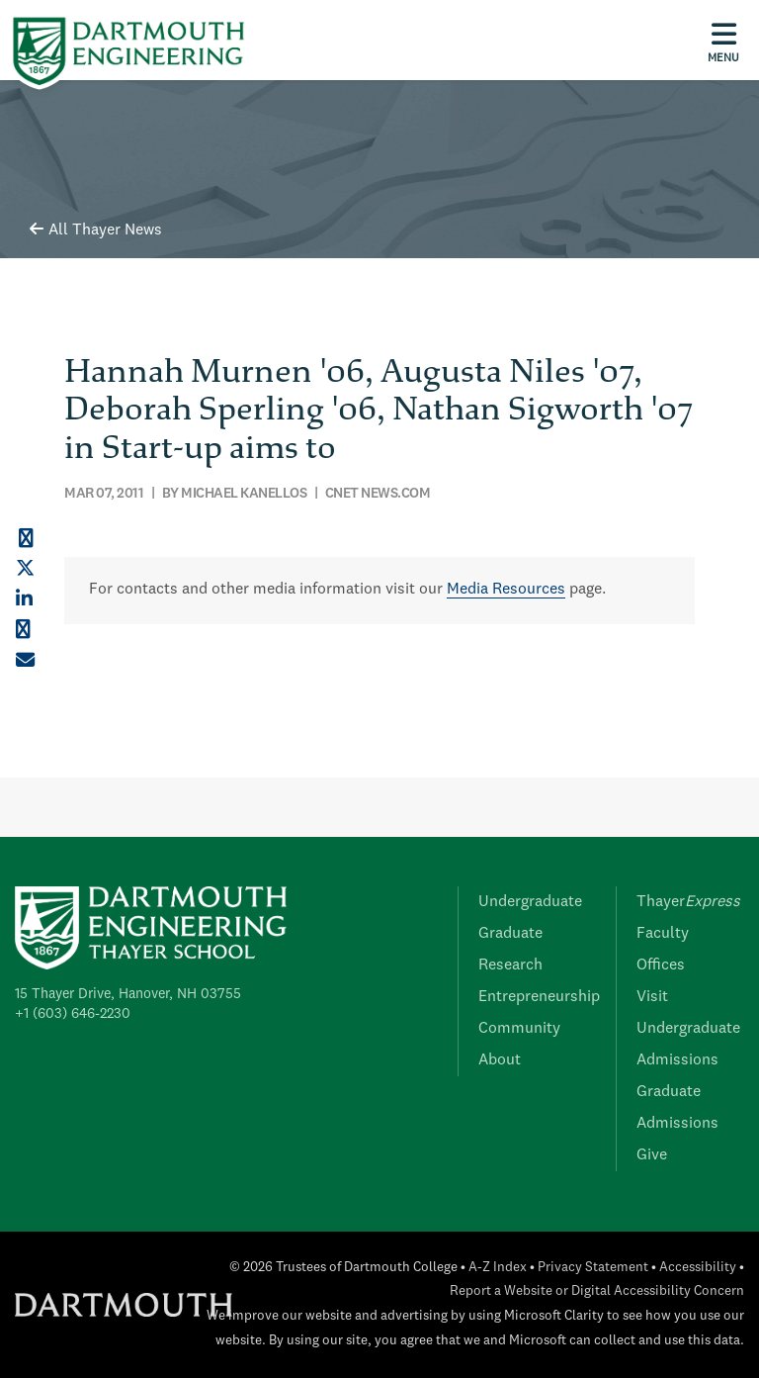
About (499, 1060)
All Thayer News (96, 230)
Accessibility (697, 1267)
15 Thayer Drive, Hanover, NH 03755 (128, 994)
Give (651, 1155)
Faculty (662, 934)
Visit (652, 997)
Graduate (510, 934)
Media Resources (506, 589)
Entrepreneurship (539, 997)
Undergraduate (530, 902)
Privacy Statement (593, 1267)
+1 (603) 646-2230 (72, 1014)
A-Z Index (497, 1267)
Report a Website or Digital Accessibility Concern (597, 1291)
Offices (660, 965)
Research (510, 965)
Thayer (688, 902)
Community (519, 1029)
